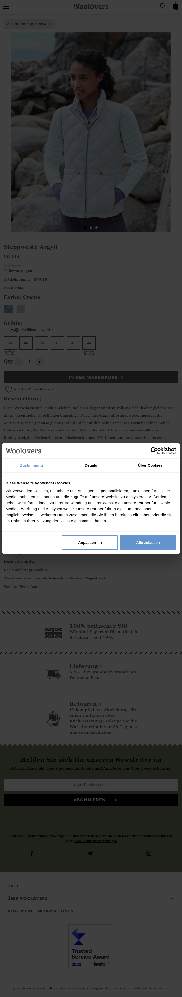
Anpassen (90, 542)
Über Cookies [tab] (150, 465)
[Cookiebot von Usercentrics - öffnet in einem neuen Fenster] (154, 450)
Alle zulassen (148, 542)
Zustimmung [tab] (31, 465)
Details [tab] (91, 465)
